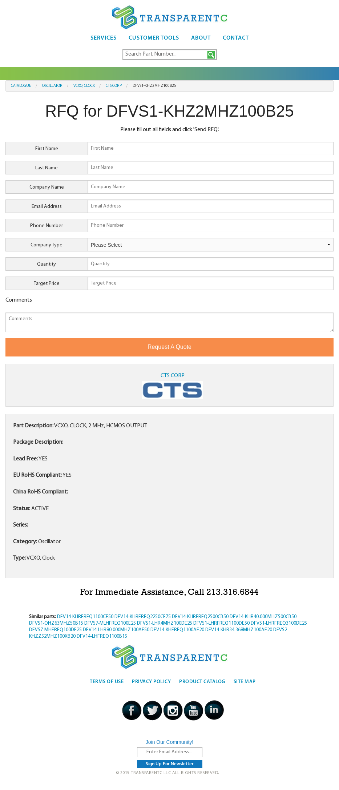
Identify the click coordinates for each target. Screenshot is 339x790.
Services (103, 38)
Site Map (245, 682)
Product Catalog (202, 682)
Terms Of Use (107, 682)
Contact (236, 38)
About (201, 38)
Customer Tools (154, 38)
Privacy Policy (151, 682)
